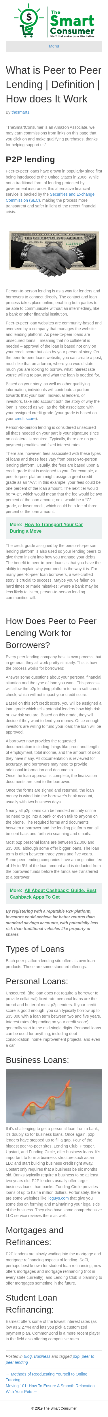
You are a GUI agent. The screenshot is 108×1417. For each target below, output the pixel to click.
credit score (25, 418)
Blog (28, 1356)
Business (42, 1356)
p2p (76, 1356)
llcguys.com (58, 1198)
